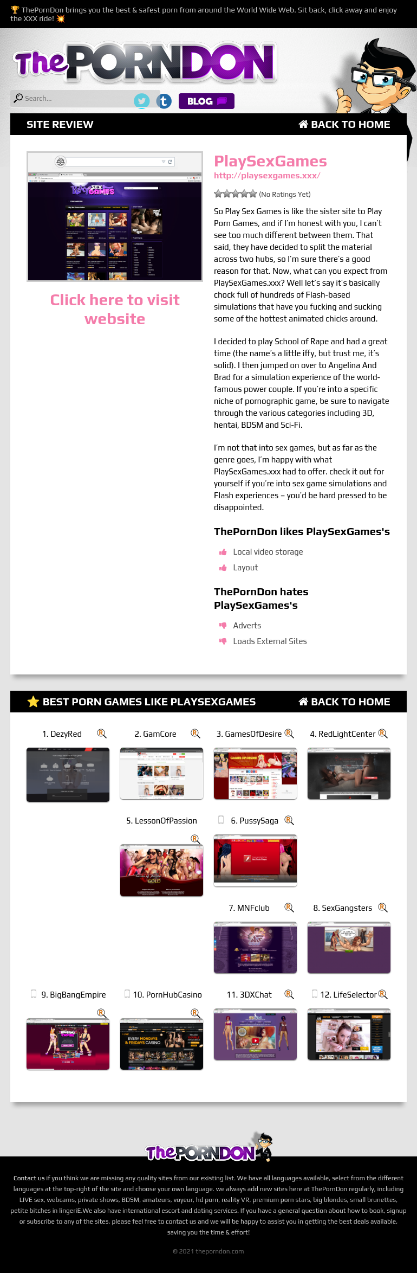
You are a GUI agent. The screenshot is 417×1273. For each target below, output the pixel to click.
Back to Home (344, 124)
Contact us (29, 1178)
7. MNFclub (249, 907)
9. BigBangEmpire (73, 994)
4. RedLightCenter (342, 733)
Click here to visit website (115, 309)
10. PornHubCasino (167, 994)
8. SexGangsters (342, 907)
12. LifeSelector (348, 994)
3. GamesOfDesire (249, 733)
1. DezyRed (62, 733)
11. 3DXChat (249, 994)
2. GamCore (155, 733)
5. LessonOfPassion (161, 820)
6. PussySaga (255, 820)
